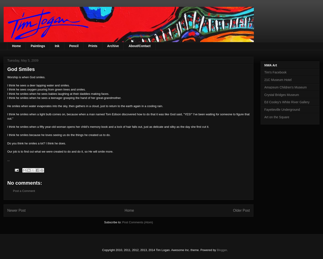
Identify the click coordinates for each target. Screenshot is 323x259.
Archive (113, 46)
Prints (92, 46)
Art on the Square (276, 117)
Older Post (241, 210)
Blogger (222, 250)
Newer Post (16, 210)
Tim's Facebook (275, 72)
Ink (57, 46)
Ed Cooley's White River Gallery (287, 102)
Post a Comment (24, 191)
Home (16, 46)
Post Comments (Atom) (137, 222)
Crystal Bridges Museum (281, 95)
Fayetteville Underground (282, 109)
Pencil (73, 46)
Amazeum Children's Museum (285, 87)
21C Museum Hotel (278, 80)
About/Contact (139, 46)
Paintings (38, 46)
